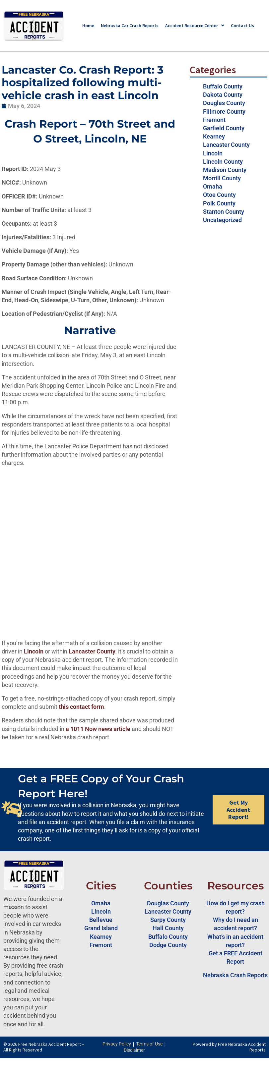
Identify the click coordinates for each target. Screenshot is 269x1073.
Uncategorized (222, 219)
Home (88, 25)
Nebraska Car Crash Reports (130, 25)
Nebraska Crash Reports (235, 975)
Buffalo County (222, 86)
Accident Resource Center (194, 25)
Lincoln (213, 153)
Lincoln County (223, 161)
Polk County (219, 203)
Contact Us (242, 25)
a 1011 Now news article (98, 728)
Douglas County (224, 102)
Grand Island (101, 928)
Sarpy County (168, 919)
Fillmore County (224, 111)
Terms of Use (149, 1043)
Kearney (214, 136)
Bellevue (100, 919)
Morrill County (222, 178)
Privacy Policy (116, 1043)
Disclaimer (134, 1050)
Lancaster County (92, 651)
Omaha (212, 186)
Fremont (214, 119)
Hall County (168, 928)
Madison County (224, 169)
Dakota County (222, 94)
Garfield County (223, 128)
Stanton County (223, 211)
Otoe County (219, 194)
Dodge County (168, 944)
